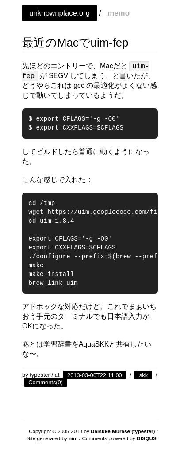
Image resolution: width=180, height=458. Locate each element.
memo (118, 13)
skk (143, 374)
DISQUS (147, 438)
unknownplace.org (59, 13)
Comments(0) (45, 382)
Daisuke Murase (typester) (123, 431)
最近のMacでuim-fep (75, 42)
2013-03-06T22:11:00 (94, 374)
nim (73, 438)
